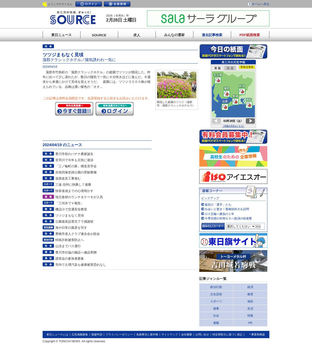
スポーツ (216, 301)
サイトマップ (169, 334)
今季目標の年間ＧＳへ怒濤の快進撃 (228, 218)
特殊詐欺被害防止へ (69, 240)
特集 (250, 315)
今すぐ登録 (74, 109)
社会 (216, 315)
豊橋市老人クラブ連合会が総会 (77, 234)
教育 (250, 294)
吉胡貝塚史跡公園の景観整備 (76, 172)
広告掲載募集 (80, 334)
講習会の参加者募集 (69, 258)
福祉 (250, 301)
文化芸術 (216, 294)
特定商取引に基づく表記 (227, 334)
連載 (216, 323)
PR (250, 323)
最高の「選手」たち (218, 204)
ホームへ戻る (260, 4)
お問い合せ (202, 334)
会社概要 (186, 334)
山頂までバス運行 (68, 246)
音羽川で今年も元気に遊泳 (74, 160)
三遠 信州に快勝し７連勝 (73, 184)
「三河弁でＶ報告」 (69, 203)
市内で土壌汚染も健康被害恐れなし (80, 264)
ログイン (88, 4)
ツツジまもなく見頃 (69, 215)
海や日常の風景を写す (71, 227)
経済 (250, 287)
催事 (216, 308)
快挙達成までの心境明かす (74, 191)
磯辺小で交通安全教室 (71, 209)
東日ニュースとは (57, 334)
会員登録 (117, 4)
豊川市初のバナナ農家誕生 (74, 154)
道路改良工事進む (68, 178)
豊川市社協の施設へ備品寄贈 (76, 252)
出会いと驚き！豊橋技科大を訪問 (227, 209)
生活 (250, 308)
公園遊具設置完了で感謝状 (74, 221)
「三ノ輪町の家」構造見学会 (76, 166)
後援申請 (96, 334)
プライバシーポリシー (119, 334)
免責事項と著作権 (147, 334)
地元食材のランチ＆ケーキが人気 (79, 197)
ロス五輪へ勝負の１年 (219, 214)
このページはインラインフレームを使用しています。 (233, 94)
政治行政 (216, 287)
